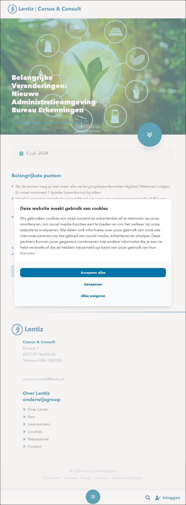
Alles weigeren (93, 296)
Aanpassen (93, 284)
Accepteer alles (93, 273)
